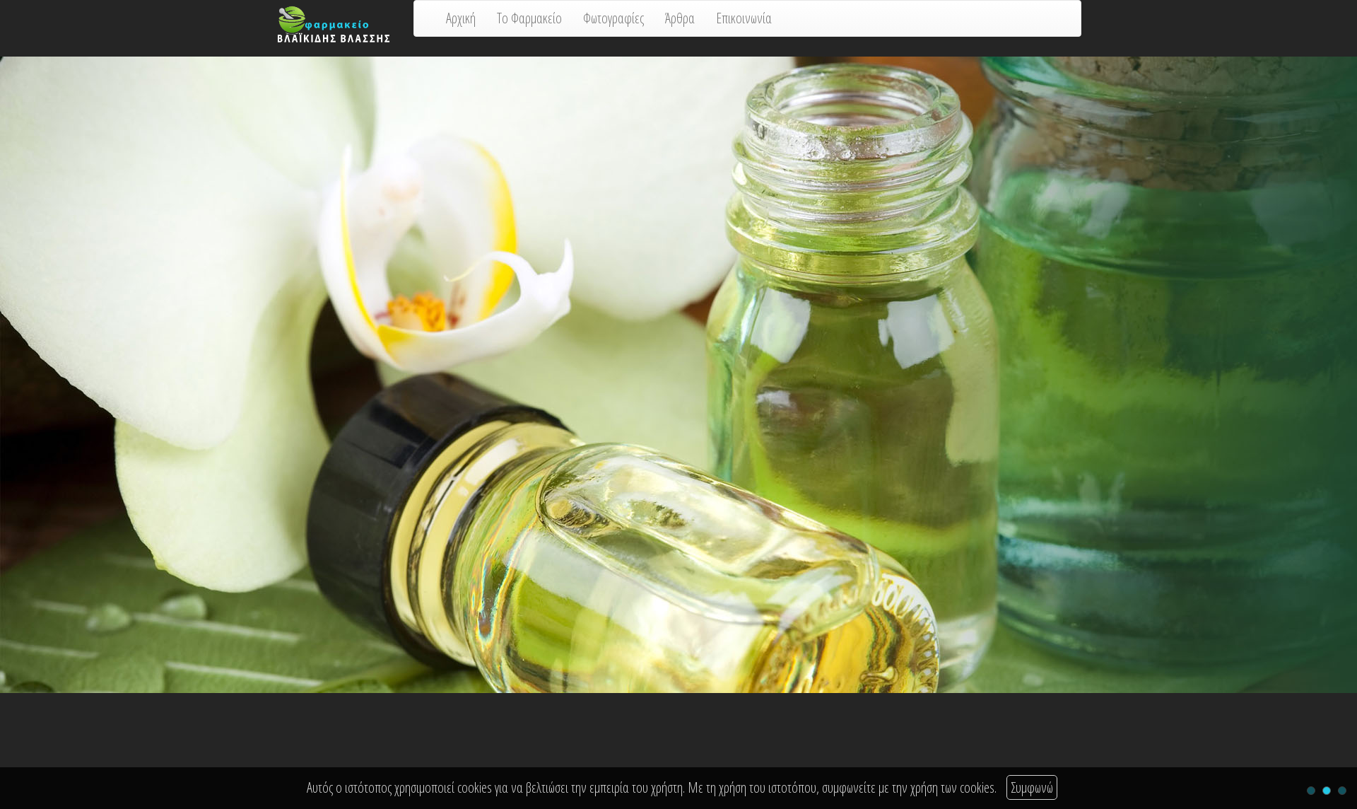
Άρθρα (680, 18)
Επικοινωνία (744, 18)
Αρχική (461, 18)
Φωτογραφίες (613, 18)
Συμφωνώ (1032, 787)
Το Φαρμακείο (529, 18)
